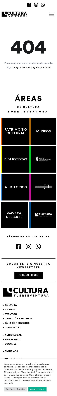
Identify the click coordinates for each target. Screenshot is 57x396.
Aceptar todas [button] (37, 389)
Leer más (8, 383)
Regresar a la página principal (32, 67)
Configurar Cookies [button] (15, 389)
